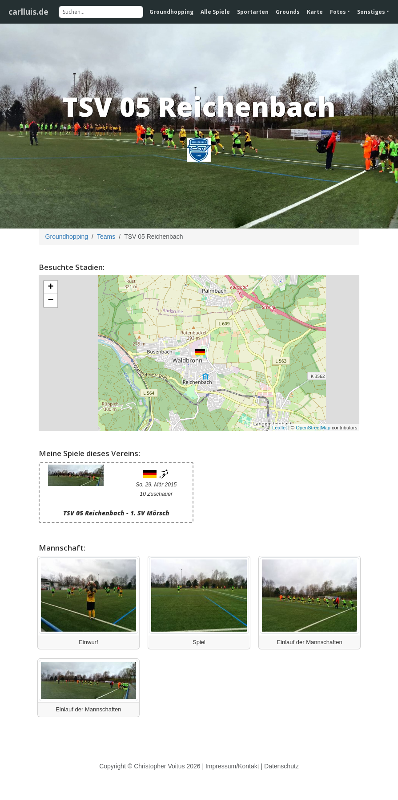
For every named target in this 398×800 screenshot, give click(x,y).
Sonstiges (371, 12)
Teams (106, 236)
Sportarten (253, 12)
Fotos (338, 12)
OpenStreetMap (313, 427)
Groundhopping (171, 12)
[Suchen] (101, 12)
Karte (315, 12)
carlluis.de (28, 11)
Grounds (288, 12)
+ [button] (50, 287)
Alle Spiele (215, 12)
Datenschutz (281, 766)
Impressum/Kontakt (232, 766)
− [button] (50, 300)
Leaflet (279, 427)
